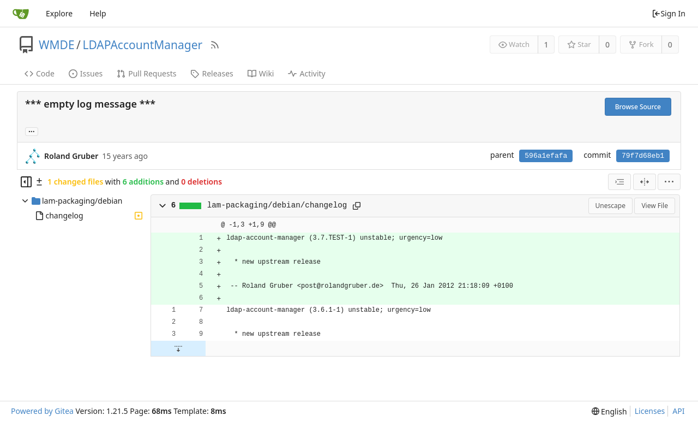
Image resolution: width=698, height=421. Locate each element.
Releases (211, 73)
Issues (86, 73)
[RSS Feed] (215, 45)
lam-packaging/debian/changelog (277, 205)
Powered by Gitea (42, 411)
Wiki (261, 73)
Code (40, 73)
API (678, 411)
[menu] (669, 182)
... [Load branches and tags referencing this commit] (31, 130)
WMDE (57, 44)
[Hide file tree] (26, 182)
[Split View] (644, 182)
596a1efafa (546, 156)
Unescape (610, 205)
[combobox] (619, 182)
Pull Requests (146, 73)
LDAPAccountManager (142, 44)
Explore (59, 13)
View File (654, 205)
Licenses (650, 411)
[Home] (20, 13)
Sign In (668, 13)
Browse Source (638, 106)
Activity (306, 73)
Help (97, 13)
